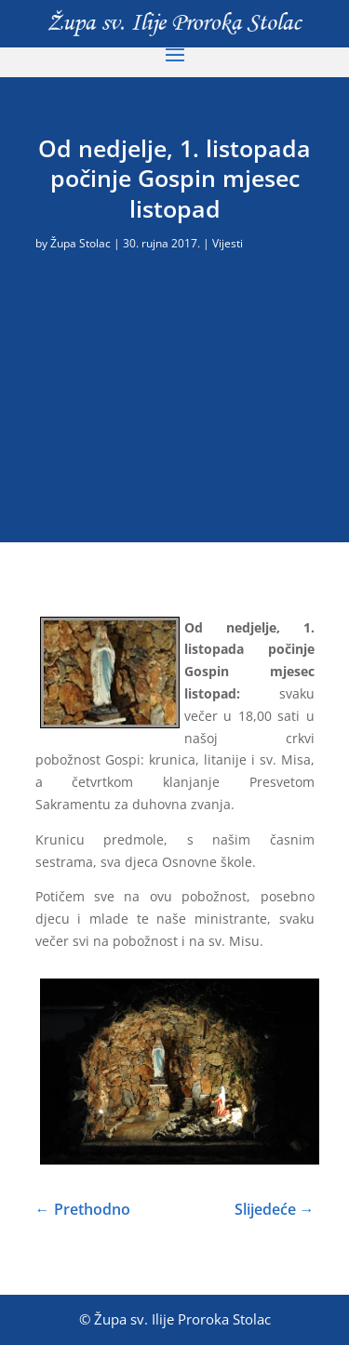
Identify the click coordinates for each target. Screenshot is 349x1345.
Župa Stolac (80, 243)
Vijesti (227, 243)
